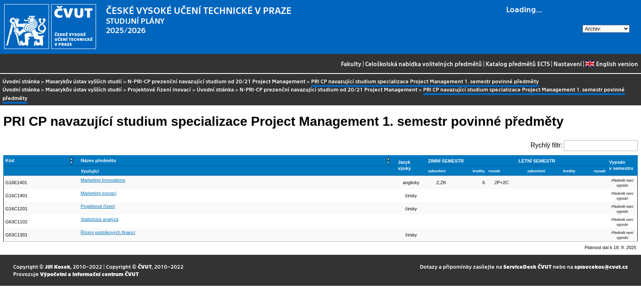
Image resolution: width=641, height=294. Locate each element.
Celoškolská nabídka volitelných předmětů (423, 63)
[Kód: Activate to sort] (41, 160)
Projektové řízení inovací (159, 89)
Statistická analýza (100, 219)
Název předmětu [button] (98, 160)
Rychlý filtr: (547, 145)
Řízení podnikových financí (108, 232)
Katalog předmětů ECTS (518, 63)
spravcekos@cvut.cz (601, 266)
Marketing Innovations (103, 180)
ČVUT (145, 266)
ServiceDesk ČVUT (527, 266)
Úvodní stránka (21, 81)
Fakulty (351, 63)
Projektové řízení (98, 206)
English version (611, 63)
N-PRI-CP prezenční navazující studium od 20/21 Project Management (216, 81)
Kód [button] (9, 160)
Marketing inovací (99, 193)
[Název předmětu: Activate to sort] (237, 160)
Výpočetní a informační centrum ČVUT (89, 274)
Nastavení (568, 63)
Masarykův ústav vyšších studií (83, 81)
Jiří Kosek (57, 266)
